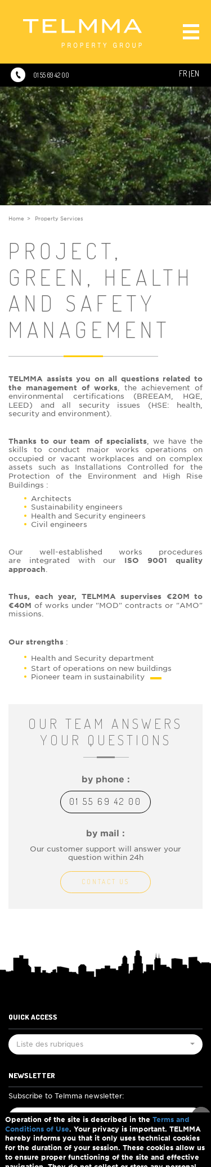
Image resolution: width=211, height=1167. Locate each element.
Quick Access (32, 1017)
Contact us (105, 881)
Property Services (59, 218)
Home (16, 218)
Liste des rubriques (105, 1046)
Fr (183, 73)
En (195, 73)
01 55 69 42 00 (51, 75)
